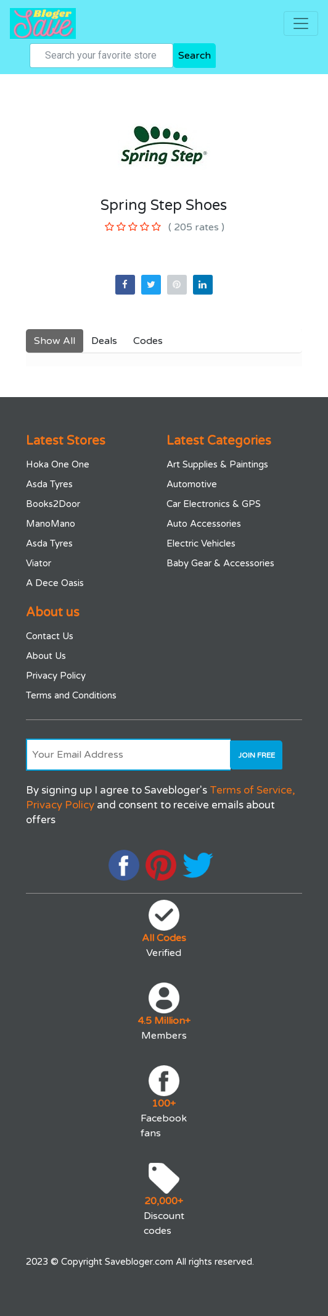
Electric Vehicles (201, 543)
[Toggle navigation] (301, 23)
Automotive (191, 484)
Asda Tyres (49, 484)
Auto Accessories (203, 523)
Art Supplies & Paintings (217, 464)
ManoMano (50, 523)
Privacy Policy (56, 675)
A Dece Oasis (55, 583)
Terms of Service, (252, 790)
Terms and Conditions (71, 695)
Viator (38, 563)
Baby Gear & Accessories (220, 563)
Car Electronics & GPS (213, 503)
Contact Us (49, 636)
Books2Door (53, 503)
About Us (46, 655)
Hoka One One (57, 464)
